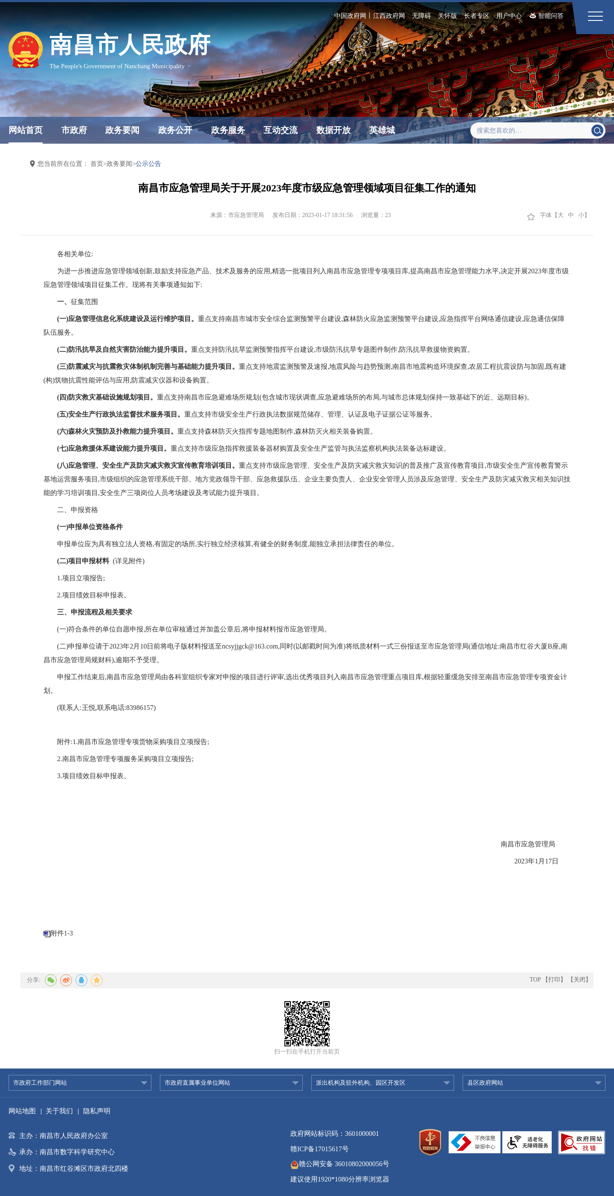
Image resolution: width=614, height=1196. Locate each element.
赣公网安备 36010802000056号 (339, 1163)
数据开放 (333, 130)
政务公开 (175, 130)
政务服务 (228, 130)
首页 (96, 163)
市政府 (74, 130)
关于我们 (59, 1111)
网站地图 (22, 1111)
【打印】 (554, 979)
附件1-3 (61, 933)
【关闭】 (579, 979)
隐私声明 (96, 1111)
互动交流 (281, 130)
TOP (535, 979)
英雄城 (382, 130)
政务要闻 (122, 130)
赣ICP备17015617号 (319, 1149)
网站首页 (26, 130)
